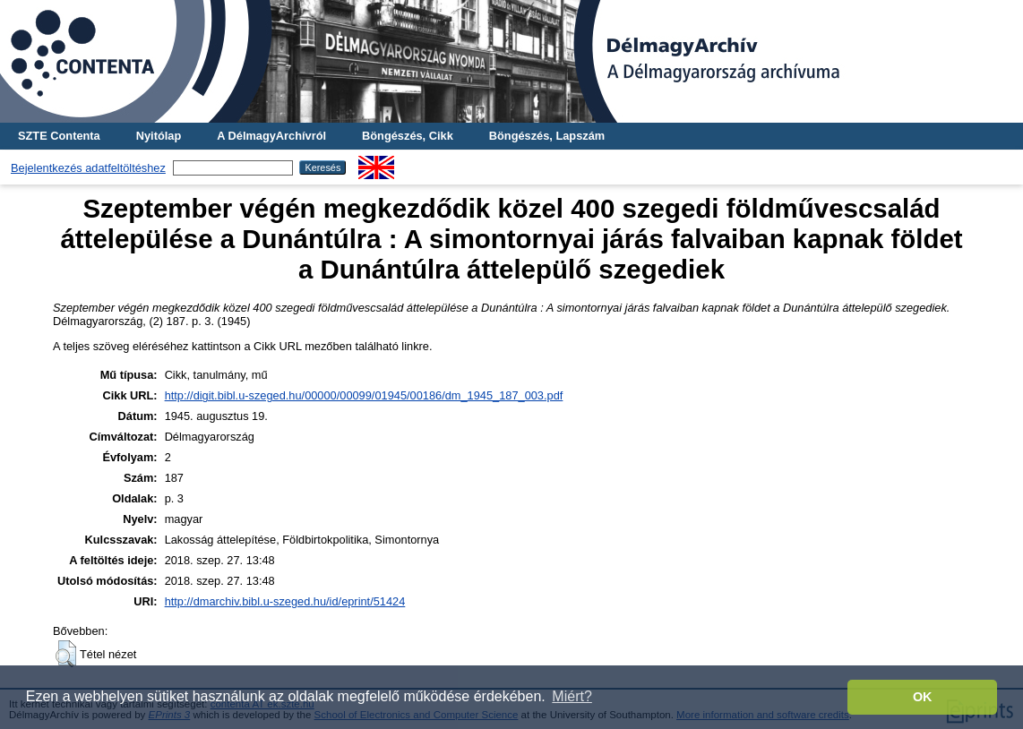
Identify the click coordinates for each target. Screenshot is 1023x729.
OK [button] (923, 697)
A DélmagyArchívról (271, 135)
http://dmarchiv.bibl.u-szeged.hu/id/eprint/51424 (285, 601)
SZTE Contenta (59, 135)
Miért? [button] (571, 696)
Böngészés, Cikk (407, 135)
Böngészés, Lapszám (547, 135)
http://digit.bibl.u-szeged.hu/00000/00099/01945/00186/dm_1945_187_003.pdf (364, 395)
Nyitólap (158, 135)
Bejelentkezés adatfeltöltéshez (88, 168)
